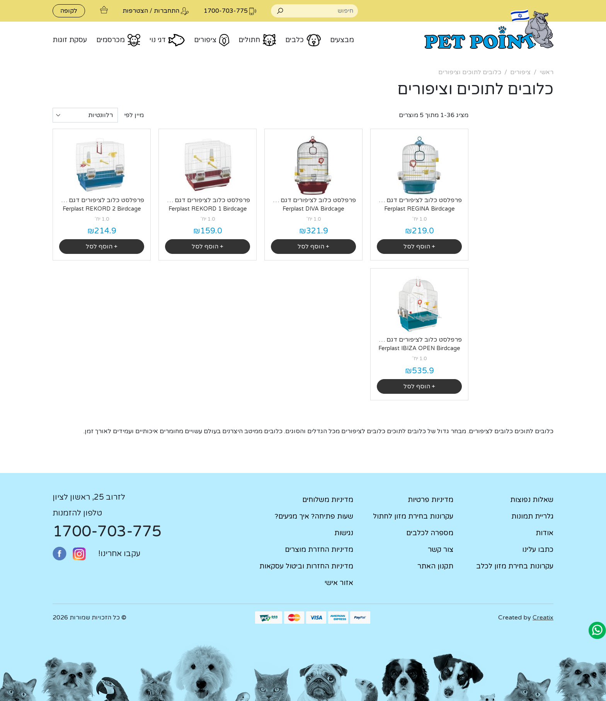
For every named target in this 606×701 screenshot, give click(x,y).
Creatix (543, 617)
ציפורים (520, 72)
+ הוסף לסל (419, 246)
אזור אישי (339, 582)
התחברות (166, 11)
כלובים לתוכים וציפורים (469, 72)
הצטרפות (135, 11)
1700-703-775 (107, 531)
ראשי (546, 72)
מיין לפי (134, 115)
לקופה (68, 11)
